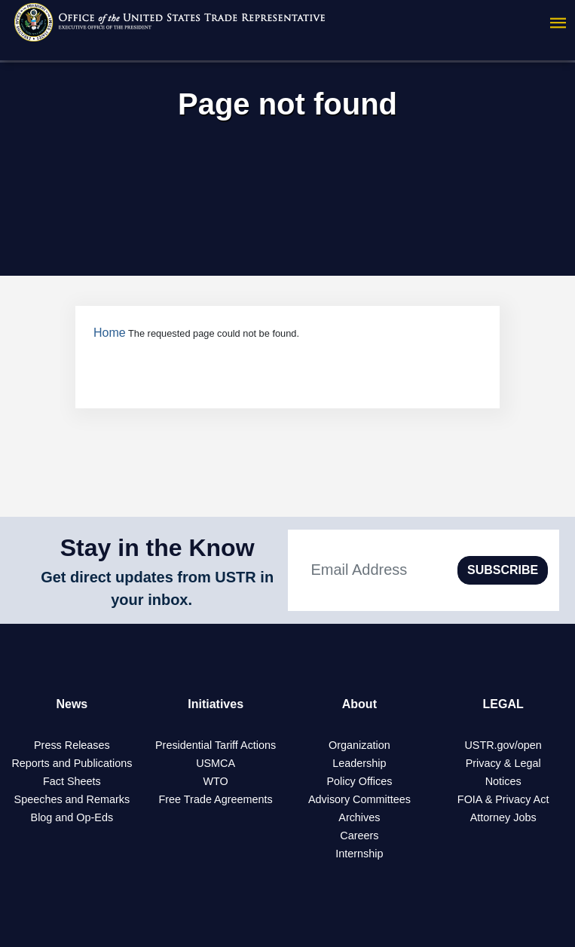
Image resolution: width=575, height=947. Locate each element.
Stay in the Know (157, 547)
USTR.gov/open (502, 745)
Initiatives (215, 704)
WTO (215, 781)
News (71, 704)
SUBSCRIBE (502, 570)
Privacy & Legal (503, 763)
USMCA (215, 763)
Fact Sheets (72, 781)
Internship (359, 854)
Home (109, 332)
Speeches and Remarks (72, 799)
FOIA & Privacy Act (503, 799)
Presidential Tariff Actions (215, 745)
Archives (359, 817)
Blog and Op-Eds (72, 817)
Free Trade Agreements (216, 799)
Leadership (359, 763)
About (359, 704)
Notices (503, 781)
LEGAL (503, 704)
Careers (359, 835)
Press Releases (72, 745)
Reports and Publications (71, 763)
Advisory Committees (359, 799)
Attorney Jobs (503, 817)
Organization (359, 745)
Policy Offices (359, 781)
